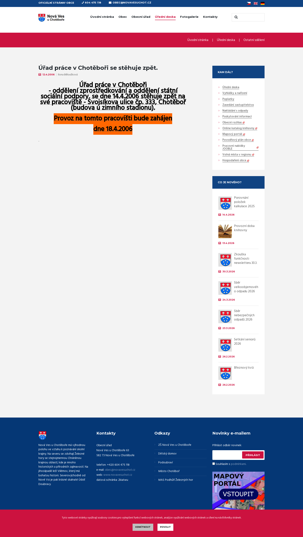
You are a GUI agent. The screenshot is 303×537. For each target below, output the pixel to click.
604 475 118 (93, 2)
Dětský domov (167, 453)
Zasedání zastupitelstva (238, 105)
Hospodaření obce (234, 160)
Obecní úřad (140, 17)
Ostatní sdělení (254, 40)
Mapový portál (232, 134)
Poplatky (228, 99)
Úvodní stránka (102, 17)
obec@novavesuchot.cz (132, 2)
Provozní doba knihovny (244, 228)
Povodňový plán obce (236, 139)
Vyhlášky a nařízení (234, 93)
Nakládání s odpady (235, 110)
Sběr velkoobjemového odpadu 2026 (246, 287)
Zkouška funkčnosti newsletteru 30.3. (245, 258)
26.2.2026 (228, 356)
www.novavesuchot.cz (117, 474)
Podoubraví (165, 462)
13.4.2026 (228, 242)
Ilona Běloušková (68, 74)
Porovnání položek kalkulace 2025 (244, 202)
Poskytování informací (237, 116)
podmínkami (238, 464)
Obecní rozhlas (232, 122)
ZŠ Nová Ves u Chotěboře (174, 445)
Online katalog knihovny (238, 128)
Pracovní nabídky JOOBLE (233, 147)
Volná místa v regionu (236, 154)
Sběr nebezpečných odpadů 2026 (244, 315)
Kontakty (210, 17)
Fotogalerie (189, 17)
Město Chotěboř (169, 471)
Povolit (165, 527)
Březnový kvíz (244, 367)
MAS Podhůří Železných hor (175, 480)
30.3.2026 (228, 271)
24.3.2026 (228, 299)
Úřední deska (165, 17)
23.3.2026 (228, 327)
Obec (122, 17)
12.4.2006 (48, 74)
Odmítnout (143, 527)
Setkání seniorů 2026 (244, 341)
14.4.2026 (228, 214)
